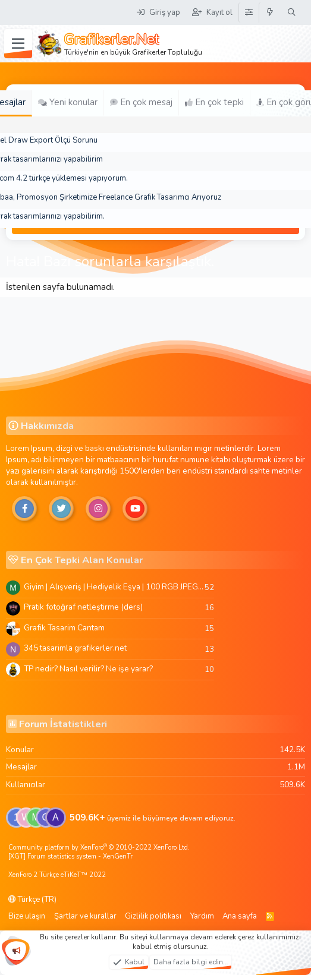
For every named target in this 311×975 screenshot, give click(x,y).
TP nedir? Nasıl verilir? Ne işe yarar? (88, 668)
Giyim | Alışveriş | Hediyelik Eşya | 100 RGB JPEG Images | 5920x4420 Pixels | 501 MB (114, 586)
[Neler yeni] (270, 12)
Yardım (202, 916)
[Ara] (292, 12)
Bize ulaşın (26, 916)
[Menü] (18, 44)
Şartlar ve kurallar (85, 916)
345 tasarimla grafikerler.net (75, 648)
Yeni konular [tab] (68, 102)
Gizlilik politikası (153, 916)
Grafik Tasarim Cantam (64, 627)
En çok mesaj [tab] (141, 102)
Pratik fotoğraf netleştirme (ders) (83, 607)
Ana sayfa (239, 916)
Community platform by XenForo (99, 847)
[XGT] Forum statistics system (70, 856)
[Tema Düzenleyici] (248, 12)
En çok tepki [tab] (214, 102)
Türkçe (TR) (32, 899)
